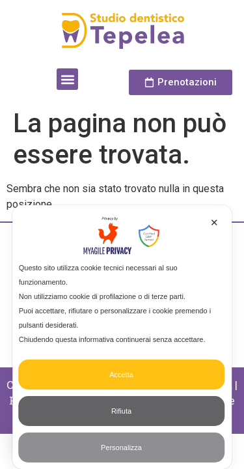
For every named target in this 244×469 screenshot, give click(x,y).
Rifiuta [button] (121, 411)
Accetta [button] (121, 374)
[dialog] (122, 337)
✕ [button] (214, 222)
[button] (67, 79)
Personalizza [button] (121, 447)
